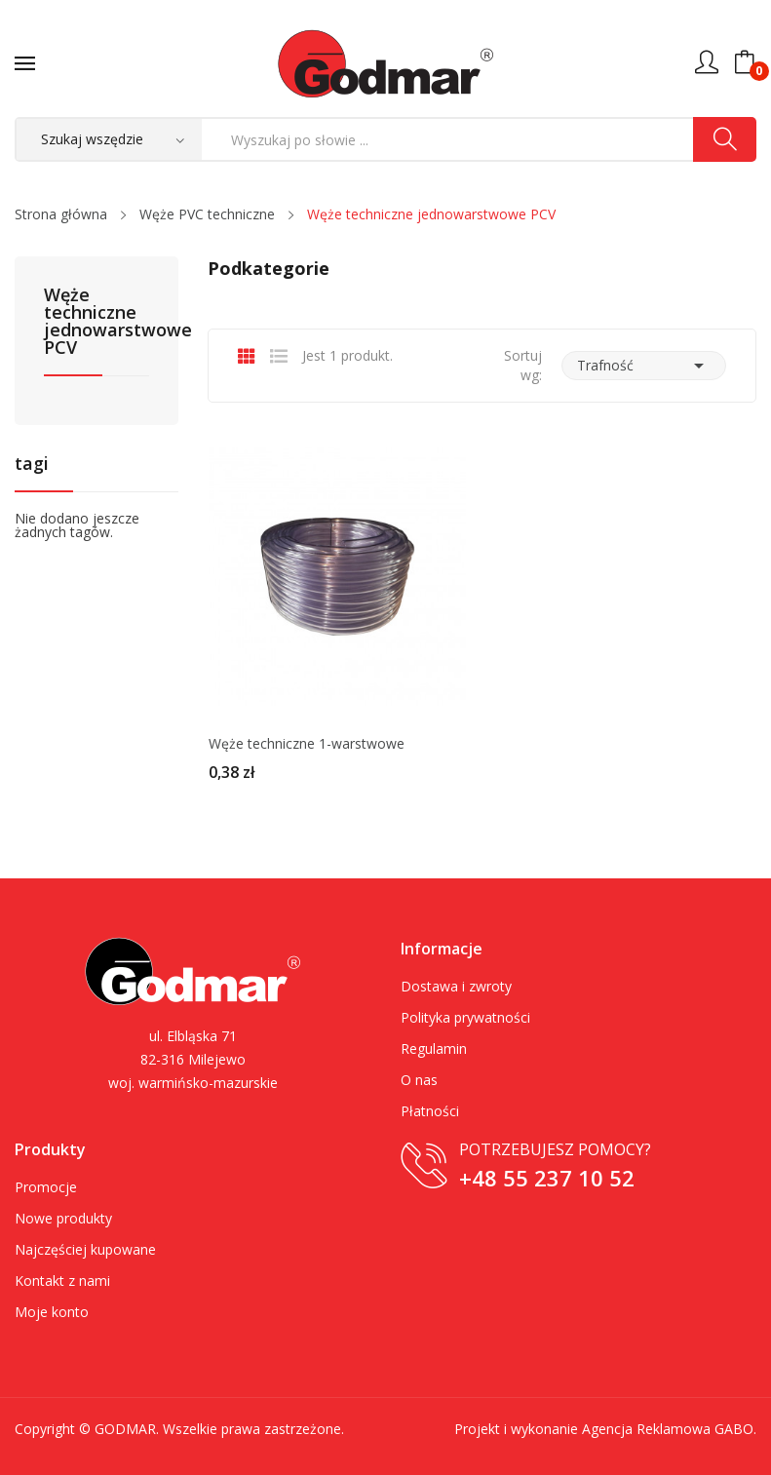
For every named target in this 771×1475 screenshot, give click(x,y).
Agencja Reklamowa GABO (667, 1428)
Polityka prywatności (465, 1017)
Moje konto (52, 1311)
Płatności (430, 1111)
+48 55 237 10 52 (547, 1177)
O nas (419, 1079)
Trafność (644, 365)
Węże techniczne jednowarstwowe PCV (96, 322)
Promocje (46, 1187)
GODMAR (125, 1428)
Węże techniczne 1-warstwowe (307, 744)
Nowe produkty (63, 1218)
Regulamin (434, 1048)
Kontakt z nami (62, 1280)
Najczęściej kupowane (85, 1249)
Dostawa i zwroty (456, 986)
